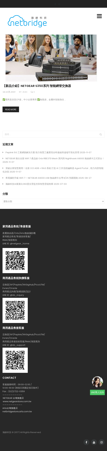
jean (24, 92)
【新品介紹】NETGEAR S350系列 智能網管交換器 (37, 86)
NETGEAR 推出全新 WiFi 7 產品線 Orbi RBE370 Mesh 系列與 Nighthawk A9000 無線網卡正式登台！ (55, 158)
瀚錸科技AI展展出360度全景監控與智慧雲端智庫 (29, 184)
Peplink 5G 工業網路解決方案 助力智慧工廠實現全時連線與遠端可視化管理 (42, 152)
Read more (10, 109)
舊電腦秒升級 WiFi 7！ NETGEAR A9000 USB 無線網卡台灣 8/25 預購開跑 (42, 178)
